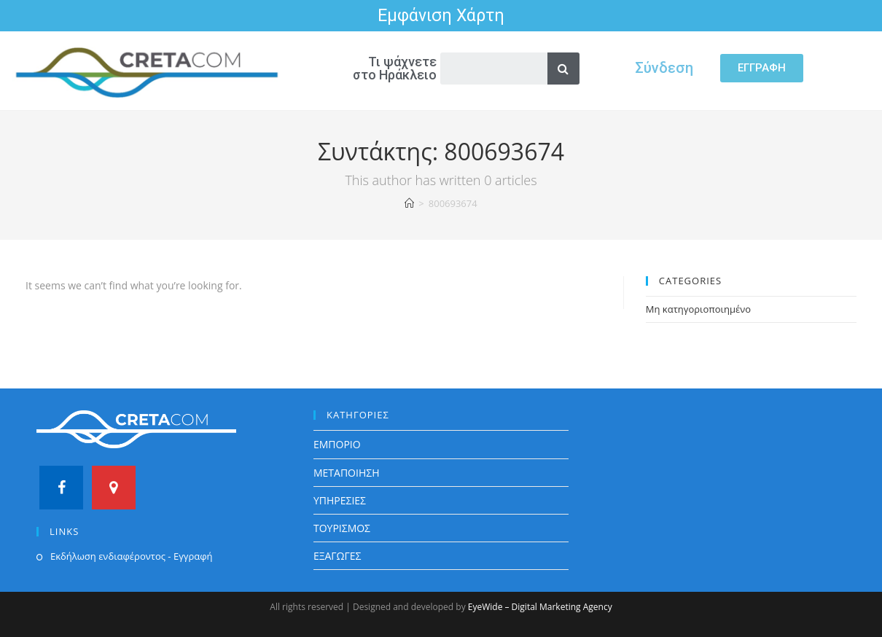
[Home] (409, 203)
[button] (761, 68)
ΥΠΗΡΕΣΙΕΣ (339, 500)
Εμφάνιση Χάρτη (441, 16)
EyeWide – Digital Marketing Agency (540, 607)
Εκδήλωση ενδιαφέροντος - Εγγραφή (131, 556)
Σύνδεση (664, 68)
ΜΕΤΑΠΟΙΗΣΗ (346, 473)
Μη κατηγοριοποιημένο (698, 309)
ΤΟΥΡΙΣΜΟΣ (341, 528)
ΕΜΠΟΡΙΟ (337, 444)
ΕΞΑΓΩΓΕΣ (337, 556)
